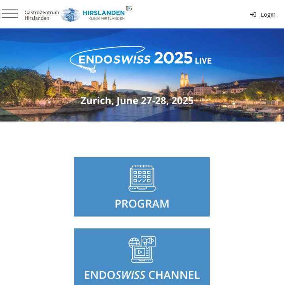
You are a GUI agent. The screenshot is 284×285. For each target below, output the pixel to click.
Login (262, 14)
